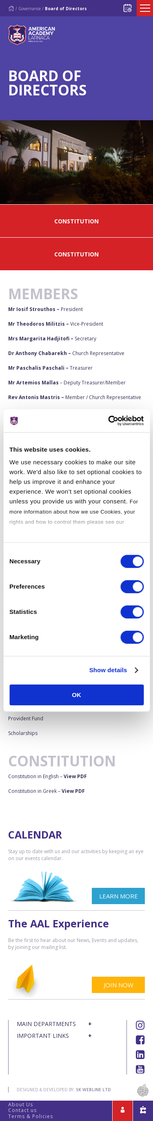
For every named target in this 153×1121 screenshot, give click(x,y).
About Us (20, 1104)
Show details (108, 669)
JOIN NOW (118, 985)
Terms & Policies (30, 1116)
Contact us (22, 1110)
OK (76, 694)
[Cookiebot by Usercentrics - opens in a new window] (109, 420)
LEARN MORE (118, 896)
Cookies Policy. (30, 532)
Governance (29, 8)
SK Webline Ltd (93, 1089)
